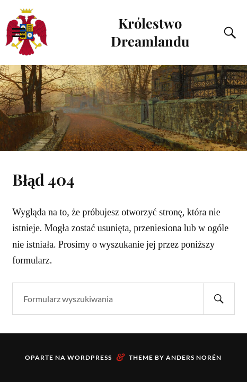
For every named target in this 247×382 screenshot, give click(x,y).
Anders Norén (194, 357)
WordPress (89, 357)
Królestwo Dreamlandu (150, 32)
